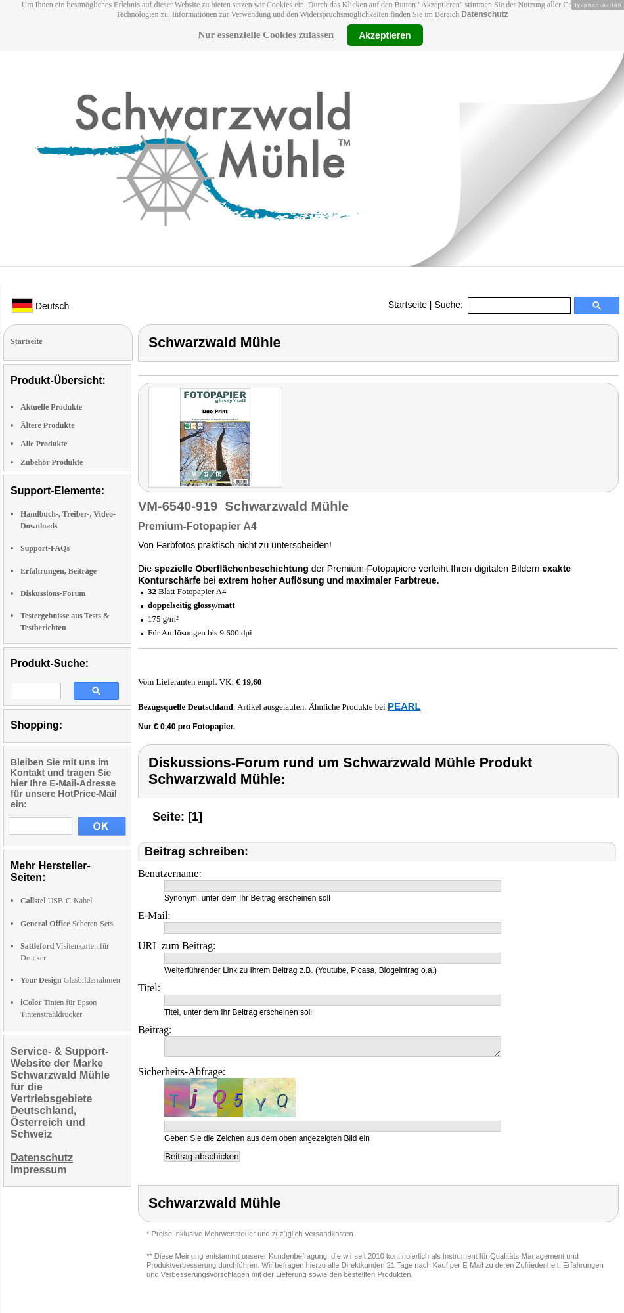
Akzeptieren (385, 35)
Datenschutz (484, 14)
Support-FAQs (45, 548)
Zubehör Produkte (51, 462)
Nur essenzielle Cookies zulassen (266, 35)
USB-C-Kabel (56, 900)
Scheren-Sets (66, 923)
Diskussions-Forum (52, 593)
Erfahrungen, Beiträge (58, 571)
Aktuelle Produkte (51, 407)
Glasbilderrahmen (70, 980)
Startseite (407, 304)
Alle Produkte (43, 443)
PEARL (404, 706)
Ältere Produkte (47, 425)
